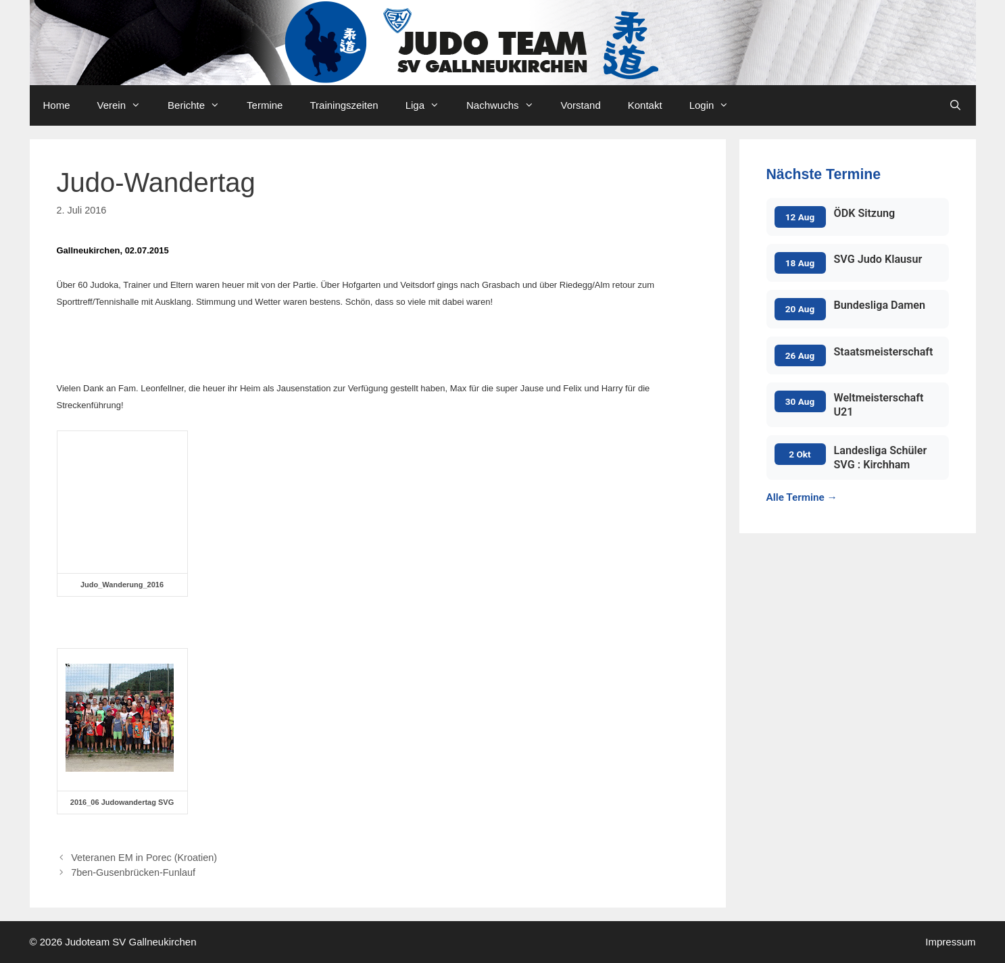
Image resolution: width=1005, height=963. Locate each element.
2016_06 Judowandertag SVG (122, 802)
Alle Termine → (801, 497)
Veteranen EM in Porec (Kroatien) (144, 857)
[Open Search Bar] (955, 105)
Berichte (200, 105)
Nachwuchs (506, 105)
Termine (265, 105)
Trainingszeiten (344, 105)
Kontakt (645, 105)
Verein (126, 105)
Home (56, 105)
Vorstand (581, 105)
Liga (429, 105)
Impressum (950, 941)
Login (716, 105)
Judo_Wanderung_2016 (122, 585)
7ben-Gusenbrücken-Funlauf (133, 872)
